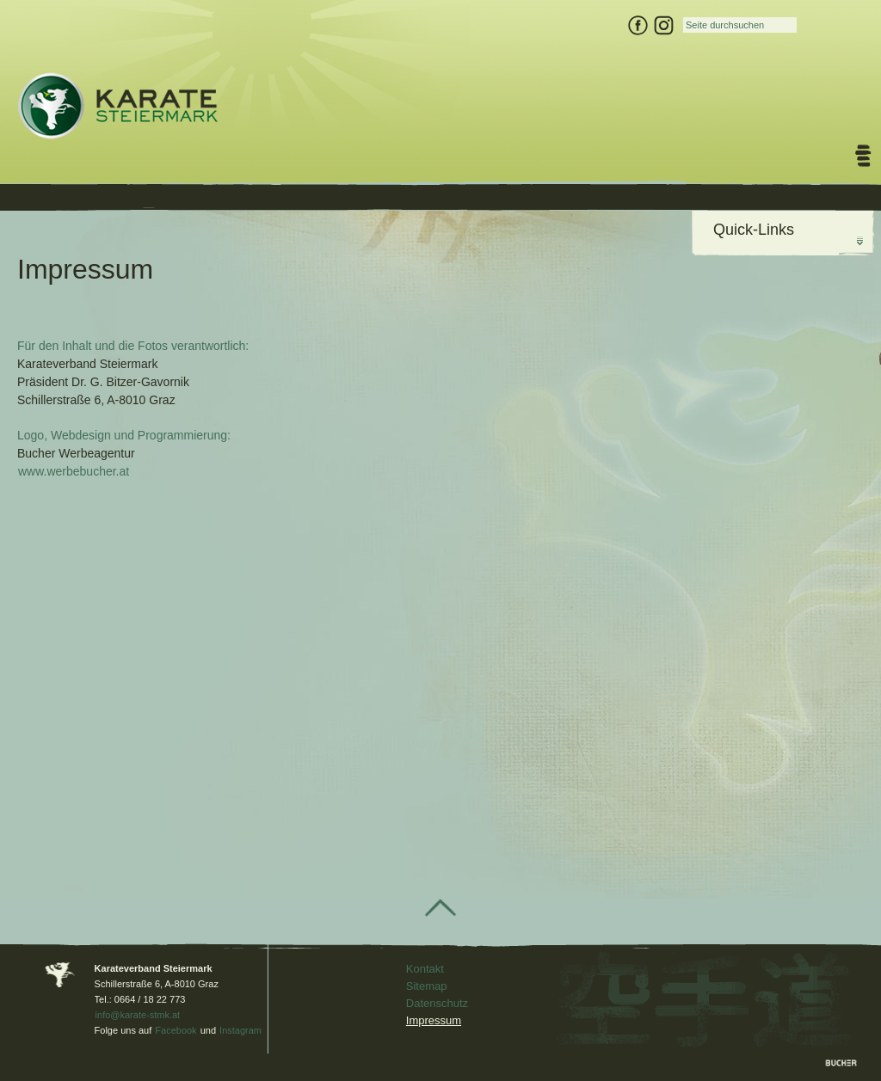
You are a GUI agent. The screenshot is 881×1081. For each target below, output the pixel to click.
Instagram (240, 1030)
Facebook (175, 1030)
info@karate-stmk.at (138, 1015)
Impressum (433, 1020)
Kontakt (425, 968)
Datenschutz (437, 1003)
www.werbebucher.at (73, 471)
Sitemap (426, 986)
